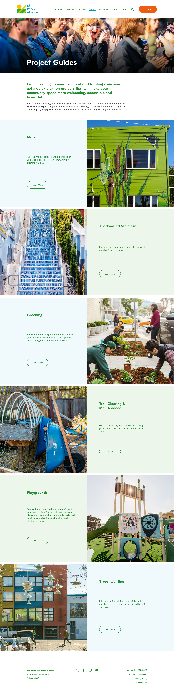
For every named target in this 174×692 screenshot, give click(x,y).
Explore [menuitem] (58, 9)
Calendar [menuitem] (70, 9)
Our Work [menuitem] (103, 9)
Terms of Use (141, 682)
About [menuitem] (114, 9)
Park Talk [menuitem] (82, 9)
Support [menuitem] (124, 9)
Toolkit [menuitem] (92, 9)
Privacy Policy (140, 678)
